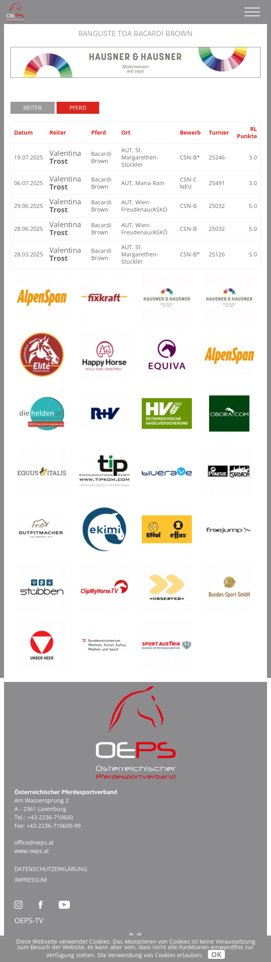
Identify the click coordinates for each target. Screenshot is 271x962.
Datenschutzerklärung (50, 869)
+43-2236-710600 (50, 817)
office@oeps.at (34, 842)
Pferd (77, 107)
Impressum (30, 879)
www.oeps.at (31, 851)
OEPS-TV (28, 920)
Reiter (32, 107)
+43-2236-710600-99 (53, 825)
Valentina (65, 157)
